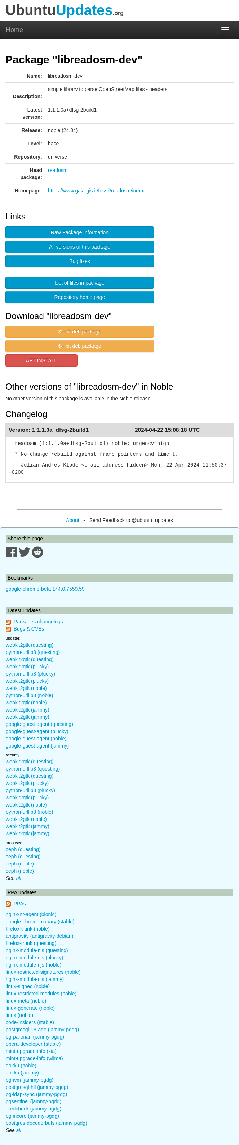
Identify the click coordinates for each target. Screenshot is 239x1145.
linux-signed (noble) (28, 986)
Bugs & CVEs (29, 629)
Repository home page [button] (79, 297)
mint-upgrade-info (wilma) (34, 1058)
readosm (57, 170)
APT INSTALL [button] (41, 360)
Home (14, 29)
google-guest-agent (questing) (39, 724)
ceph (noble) (20, 864)
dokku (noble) (21, 1065)
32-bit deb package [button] (79, 332)
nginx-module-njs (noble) (33, 965)
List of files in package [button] (80, 283)
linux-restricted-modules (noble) (41, 993)
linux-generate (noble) (30, 1008)
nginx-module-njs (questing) (37, 950)
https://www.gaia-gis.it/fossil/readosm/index (96, 191)
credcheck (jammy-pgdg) (33, 1109)
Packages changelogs (38, 621)
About (72, 520)
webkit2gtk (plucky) (27, 666)
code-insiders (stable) (30, 1022)
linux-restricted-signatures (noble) (43, 972)
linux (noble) (19, 1015)
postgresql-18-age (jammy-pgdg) (42, 1029)
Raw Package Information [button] (80, 232)
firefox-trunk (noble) (27, 929)
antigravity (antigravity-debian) (40, 936)
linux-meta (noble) (26, 1001)
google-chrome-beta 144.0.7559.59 (45, 589)
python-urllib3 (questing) (33, 652)
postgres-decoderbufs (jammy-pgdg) (46, 1123)
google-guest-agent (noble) (36, 738)
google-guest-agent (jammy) (37, 746)
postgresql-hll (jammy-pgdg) (37, 1087)
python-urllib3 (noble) (29, 695)
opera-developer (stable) (33, 1044)
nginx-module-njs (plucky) (34, 957)
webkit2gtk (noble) (26, 688)
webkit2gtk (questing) (29, 645)
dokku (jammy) (22, 1073)
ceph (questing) (23, 849)
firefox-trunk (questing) (31, 943)
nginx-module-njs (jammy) (35, 979)
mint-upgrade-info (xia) (31, 1051)
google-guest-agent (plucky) (37, 731)
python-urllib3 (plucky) (30, 674)
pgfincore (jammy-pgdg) (32, 1116)
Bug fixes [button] (79, 261)
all (18, 878)
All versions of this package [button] (79, 247)
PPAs (20, 904)
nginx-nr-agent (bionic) (31, 914)
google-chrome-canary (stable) (40, 921)
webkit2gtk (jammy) (27, 710)
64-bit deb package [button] (79, 346)
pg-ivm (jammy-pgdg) (29, 1080)
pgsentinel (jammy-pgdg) (33, 1101)
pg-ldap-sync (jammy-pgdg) (36, 1094)
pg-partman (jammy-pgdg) (35, 1037)
